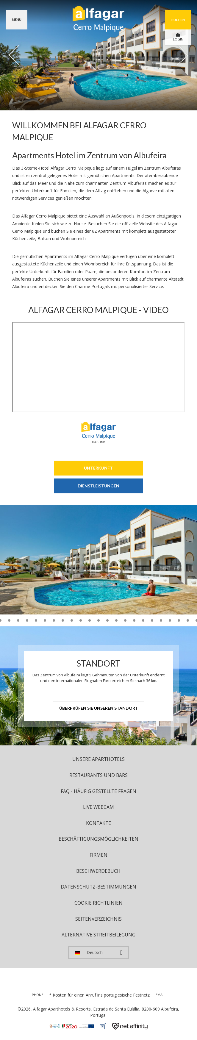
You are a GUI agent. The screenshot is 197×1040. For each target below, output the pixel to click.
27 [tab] (170, 620)
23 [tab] (134, 620)
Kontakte (98, 823)
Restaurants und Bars (98, 775)
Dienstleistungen (98, 485)
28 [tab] (179, 620)
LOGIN (178, 36)
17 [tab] (81, 620)
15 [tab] (63, 620)
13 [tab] (45, 620)
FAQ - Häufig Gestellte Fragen (98, 791)
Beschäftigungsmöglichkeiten (98, 839)
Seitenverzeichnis (98, 919)
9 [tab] (9, 620)
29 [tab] (188, 620)
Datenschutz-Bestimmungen (98, 886)
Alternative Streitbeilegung (98, 934)
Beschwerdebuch (98, 871)
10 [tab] (18, 620)
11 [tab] (27, 620)
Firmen (98, 855)
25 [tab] (152, 620)
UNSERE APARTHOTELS (98, 759)
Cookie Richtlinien (98, 903)
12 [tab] (36, 620)
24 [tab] (143, 620)
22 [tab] (125, 620)
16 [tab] (72, 620)
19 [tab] (98, 620)
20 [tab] (107, 620)
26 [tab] (161, 620)
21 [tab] (116, 620)
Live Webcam (98, 807)
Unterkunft (98, 467)
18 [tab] (90, 620)
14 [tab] (54, 620)
